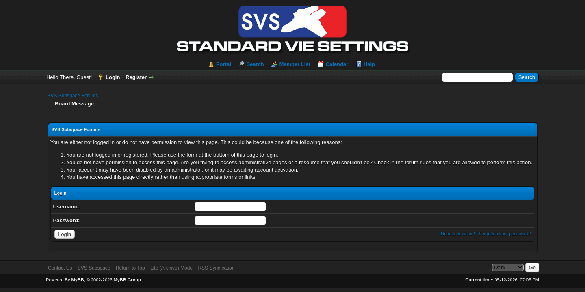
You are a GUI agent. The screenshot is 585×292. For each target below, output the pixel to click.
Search (255, 64)
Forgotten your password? (505, 233)
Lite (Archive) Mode (171, 268)
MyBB (77, 279)
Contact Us (60, 268)
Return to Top (130, 268)
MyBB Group (127, 279)
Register (136, 77)
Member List (294, 64)
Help (369, 64)
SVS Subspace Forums (73, 96)
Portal (223, 64)
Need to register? (458, 233)
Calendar (337, 64)
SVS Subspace (94, 268)
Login (113, 77)
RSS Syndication (216, 268)
